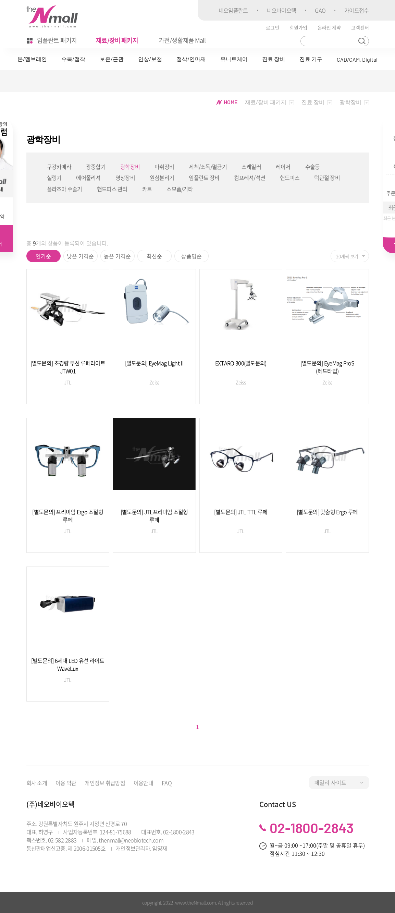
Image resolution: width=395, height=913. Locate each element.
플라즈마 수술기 (64, 189)
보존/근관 (112, 59)
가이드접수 (356, 10)
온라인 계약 (329, 27)
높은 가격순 (117, 256)
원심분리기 (162, 177)
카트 (147, 189)
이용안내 (143, 783)
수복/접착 (73, 59)
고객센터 (360, 27)
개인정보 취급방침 (105, 783)
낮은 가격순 (80, 256)
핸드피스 (289, 177)
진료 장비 (273, 59)
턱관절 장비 (327, 177)
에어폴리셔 (88, 177)
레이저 (283, 166)
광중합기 (96, 166)
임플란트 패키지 (52, 40)
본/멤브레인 (32, 59)
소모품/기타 (179, 189)
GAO (320, 10)
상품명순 (191, 256)
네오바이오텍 (281, 10)
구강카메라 (59, 166)
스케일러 (251, 166)
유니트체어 (234, 59)
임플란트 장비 (204, 177)
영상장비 (125, 177)
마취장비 (164, 166)
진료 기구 (310, 59)
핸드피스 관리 (112, 189)
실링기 (54, 177)
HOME (226, 102)
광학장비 (130, 166)
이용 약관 (65, 783)
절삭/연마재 (191, 59)
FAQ (167, 783)
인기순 (43, 256)
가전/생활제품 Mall (182, 40)
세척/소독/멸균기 (208, 166)
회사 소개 (36, 783)
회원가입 (298, 27)
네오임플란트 (233, 10)
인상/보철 (150, 59)
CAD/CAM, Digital (357, 59)
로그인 (272, 27)
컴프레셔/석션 (249, 177)
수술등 (312, 166)
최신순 (154, 256)
